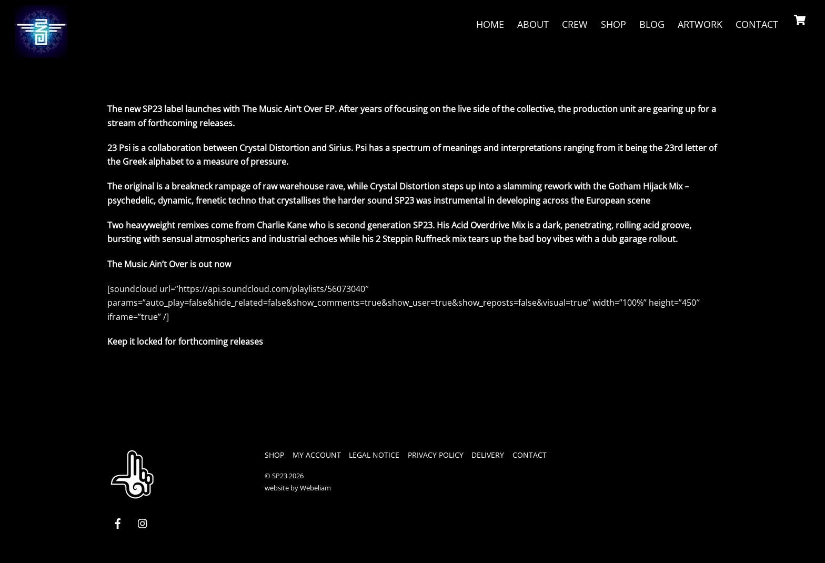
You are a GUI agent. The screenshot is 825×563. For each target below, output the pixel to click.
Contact (757, 24)
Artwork (700, 24)
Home (490, 24)
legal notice (374, 455)
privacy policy (436, 455)
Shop (613, 24)
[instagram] (143, 522)
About (533, 24)
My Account (317, 455)
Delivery (487, 455)
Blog (652, 24)
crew (575, 24)
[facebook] (117, 522)
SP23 (279, 475)
